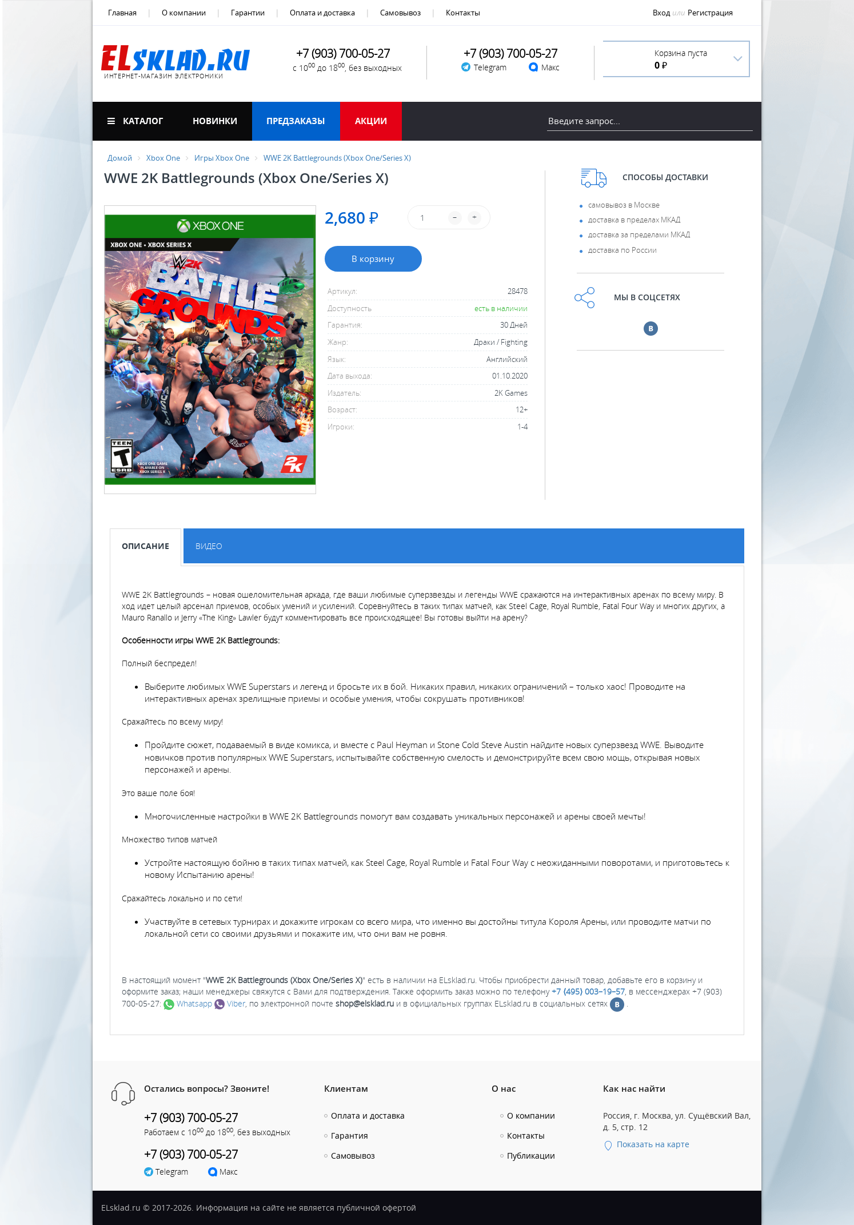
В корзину (373, 258)
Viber (229, 1003)
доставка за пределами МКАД (639, 234)
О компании (184, 12)
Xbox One (163, 158)
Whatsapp (187, 1003)
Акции (371, 120)
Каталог (135, 120)
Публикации (531, 1155)
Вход (661, 12)
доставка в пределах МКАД (634, 219)
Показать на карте (646, 1144)
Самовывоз (400, 12)
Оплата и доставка (322, 12)
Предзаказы (295, 120)
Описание (145, 545)
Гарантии (248, 12)
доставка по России (622, 250)
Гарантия (349, 1135)
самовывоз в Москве (624, 205)
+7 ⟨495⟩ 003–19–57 (588, 991)
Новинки (215, 120)
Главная (122, 12)
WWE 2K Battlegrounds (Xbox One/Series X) (337, 158)
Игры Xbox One (221, 158)
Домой (119, 158)
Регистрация (710, 12)
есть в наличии (501, 308)
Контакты (463, 12)
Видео (208, 545)
